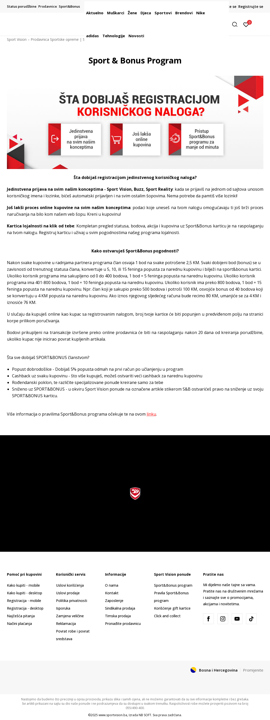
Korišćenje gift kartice (172, 608)
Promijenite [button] (253, 670)
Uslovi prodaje (68, 592)
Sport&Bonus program (173, 585)
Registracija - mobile (24, 600)
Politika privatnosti (71, 600)
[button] (236, 24)
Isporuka (63, 608)
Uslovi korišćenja (70, 585)
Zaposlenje (114, 600)
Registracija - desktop (25, 608)
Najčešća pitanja (21, 615)
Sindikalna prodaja (120, 608)
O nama (111, 585)
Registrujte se (250, 6)
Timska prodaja (118, 615)
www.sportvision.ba (113, 715)
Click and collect (167, 615)
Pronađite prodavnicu (123, 623)
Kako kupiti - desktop (24, 592)
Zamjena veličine (70, 615)
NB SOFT (145, 715)
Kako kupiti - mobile (23, 585)
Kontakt (112, 592)
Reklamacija (66, 623)
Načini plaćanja (19, 623)
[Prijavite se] (246, 24)
